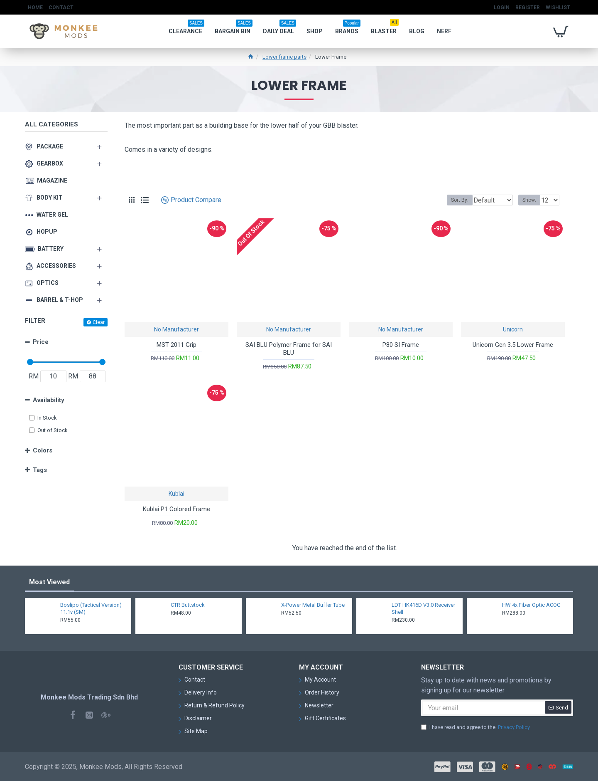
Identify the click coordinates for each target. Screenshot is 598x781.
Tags (40, 470)
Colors (42, 450)
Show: (532, 200)
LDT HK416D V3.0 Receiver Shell (423, 608)
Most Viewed (49, 582)
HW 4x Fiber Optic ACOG (531, 605)
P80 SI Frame (400, 344)
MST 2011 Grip (176, 344)
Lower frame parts (284, 57)
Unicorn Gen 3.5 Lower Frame (513, 344)
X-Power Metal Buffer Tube (313, 605)
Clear (99, 322)
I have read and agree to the (476, 727)
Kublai (176, 493)
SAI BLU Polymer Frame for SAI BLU (288, 349)
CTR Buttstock (188, 605)
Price (41, 342)
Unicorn (513, 329)
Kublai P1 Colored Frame (176, 509)
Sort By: (453, 200)
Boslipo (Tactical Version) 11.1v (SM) (91, 608)
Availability (48, 400)
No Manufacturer (176, 329)
